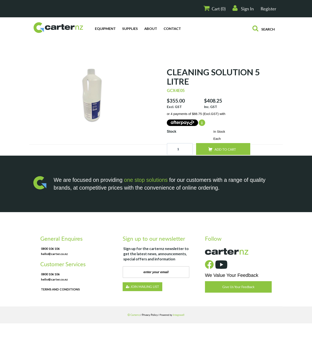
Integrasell (178, 314)
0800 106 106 (50, 248)
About (150, 28)
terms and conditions (60, 289)
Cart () (214, 8)
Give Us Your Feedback (238, 287)
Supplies (130, 28)
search (263, 28)
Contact (172, 28)
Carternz (134, 314)
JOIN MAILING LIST (142, 286)
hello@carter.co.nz (54, 254)
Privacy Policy (150, 314)
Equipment (105, 28)
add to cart (225, 149)
